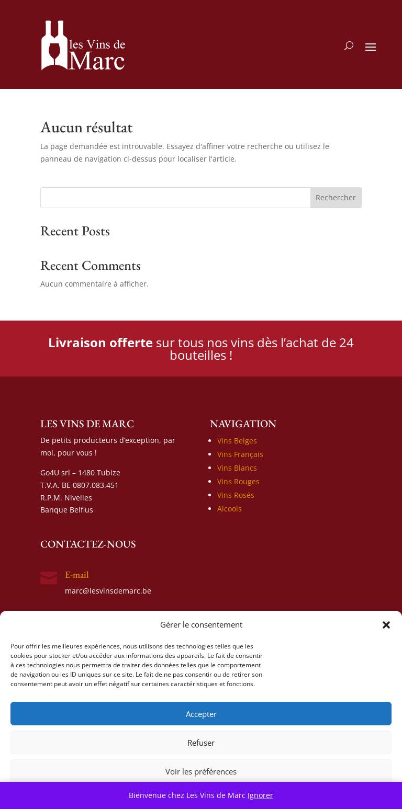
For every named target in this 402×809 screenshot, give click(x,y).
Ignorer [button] (260, 795)
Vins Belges (237, 441)
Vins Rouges (238, 481)
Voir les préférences (201, 771)
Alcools (229, 509)
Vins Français (240, 454)
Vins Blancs (237, 468)
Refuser (201, 742)
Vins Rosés (235, 495)
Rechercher (336, 197)
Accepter (201, 714)
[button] (386, 625)
